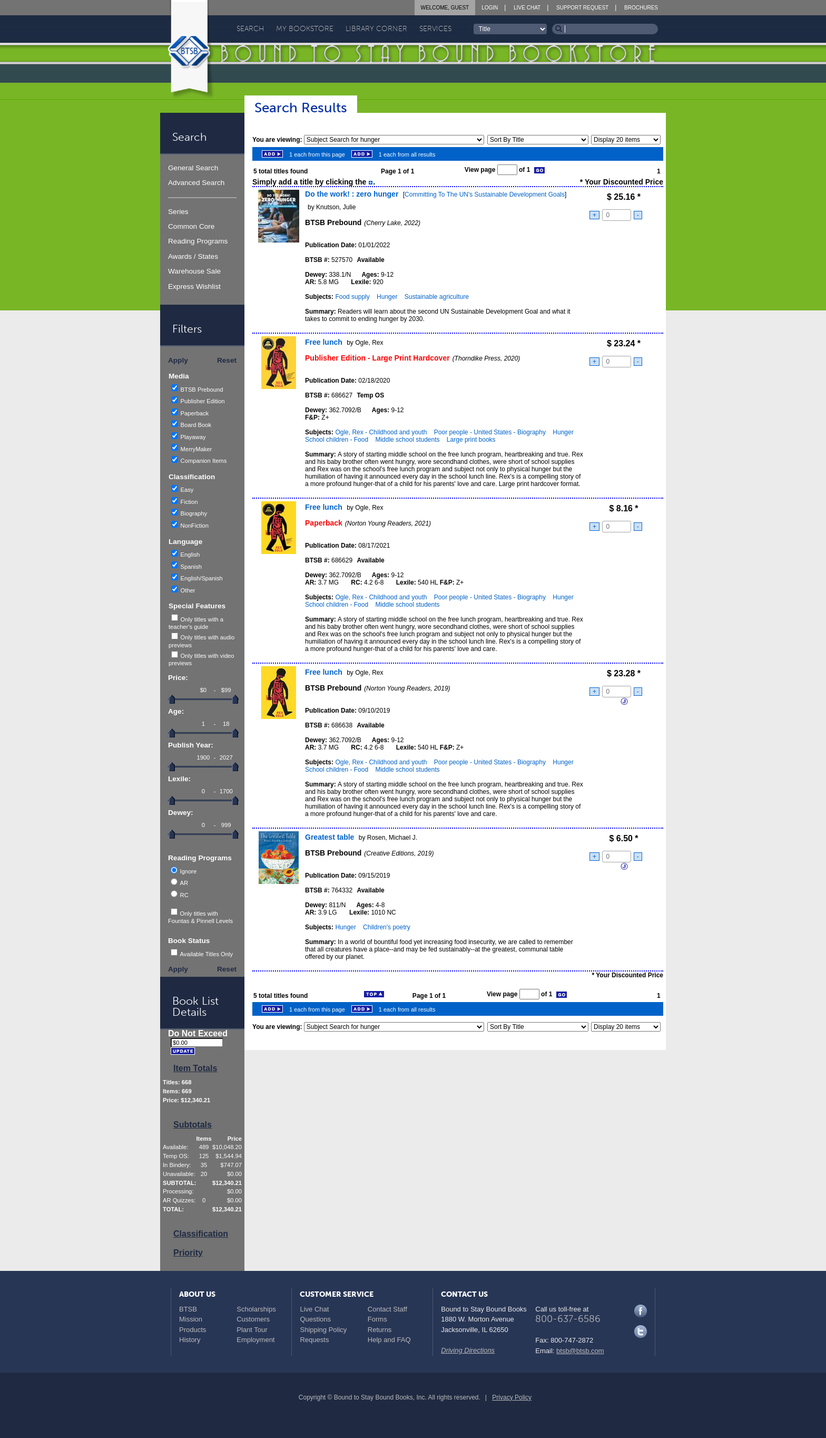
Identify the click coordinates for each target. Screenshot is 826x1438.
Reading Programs (198, 241)
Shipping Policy (323, 1330)
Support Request (582, 8)
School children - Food (336, 439)
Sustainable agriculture (437, 296)
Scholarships (256, 1309)
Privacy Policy (512, 1397)
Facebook (640, 1311)
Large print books (471, 439)
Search (250, 28)
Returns (380, 1330)
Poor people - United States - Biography (490, 432)
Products (192, 1330)
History (189, 1340)
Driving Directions (468, 1350)
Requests (314, 1340)
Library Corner (376, 28)
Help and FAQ (389, 1340)
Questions (315, 1319)
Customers (253, 1319)
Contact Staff (387, 1309)
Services (435, 28)
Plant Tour (252, 1330)
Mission (190, 1319)
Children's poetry (386, 927)
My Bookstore (304, 28)
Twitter (640, 1331)
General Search (193, 168)
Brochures (641, 8)
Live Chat (527, 8)
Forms (377, 1319)
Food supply (352, 296)
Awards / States (193, 256)
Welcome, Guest (445, 8)
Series (178, 212)
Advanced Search (196, 183)
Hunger (387, 296)
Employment (255, 1340)
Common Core (191, 226)
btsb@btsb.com (580, 1351)
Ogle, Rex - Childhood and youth (381, 432)
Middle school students (407, 439)
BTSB (188, 1309)
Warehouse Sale (194, 271)
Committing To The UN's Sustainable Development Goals (485, 194)
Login (489, 8)
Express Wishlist (194, 286)
